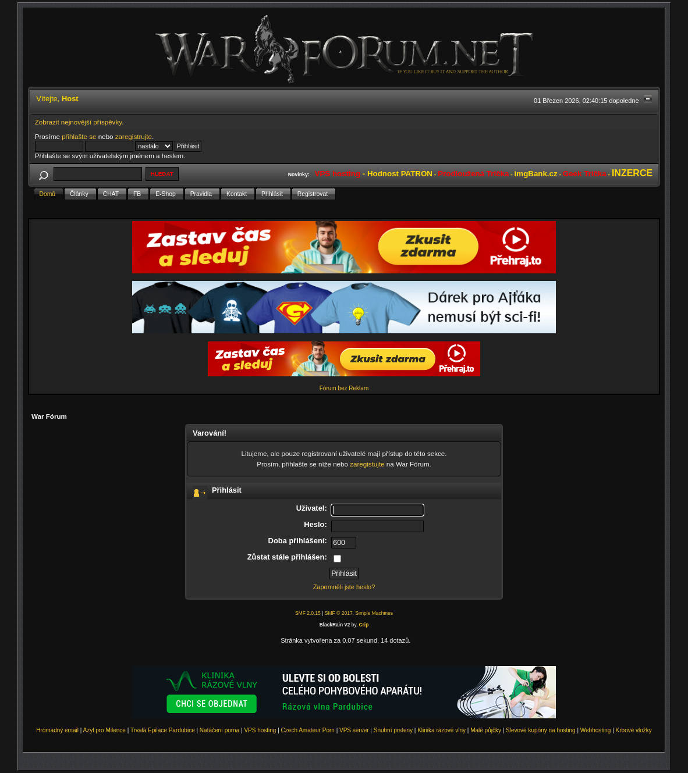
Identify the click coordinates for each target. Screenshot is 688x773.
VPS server (354, 730)
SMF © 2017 (339, 613)
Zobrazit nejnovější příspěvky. (79, 122)
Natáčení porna (219, 730)
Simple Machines (374, 613)
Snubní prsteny (393, 730)
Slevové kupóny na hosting (541, 730)
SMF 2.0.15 (308, 613)
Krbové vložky (634, 730)
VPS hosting (260, 730)
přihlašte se (79, 136)
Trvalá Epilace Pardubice (162, 730)
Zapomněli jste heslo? (344, 586)
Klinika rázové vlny (441, 730)
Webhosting (595, 730)
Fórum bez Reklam (344, 388)
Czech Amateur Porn (308, 730)
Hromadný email (57, 730)
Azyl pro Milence (104, 730)
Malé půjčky (485, 730)
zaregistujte (367, 464)
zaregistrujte (133, 136)
